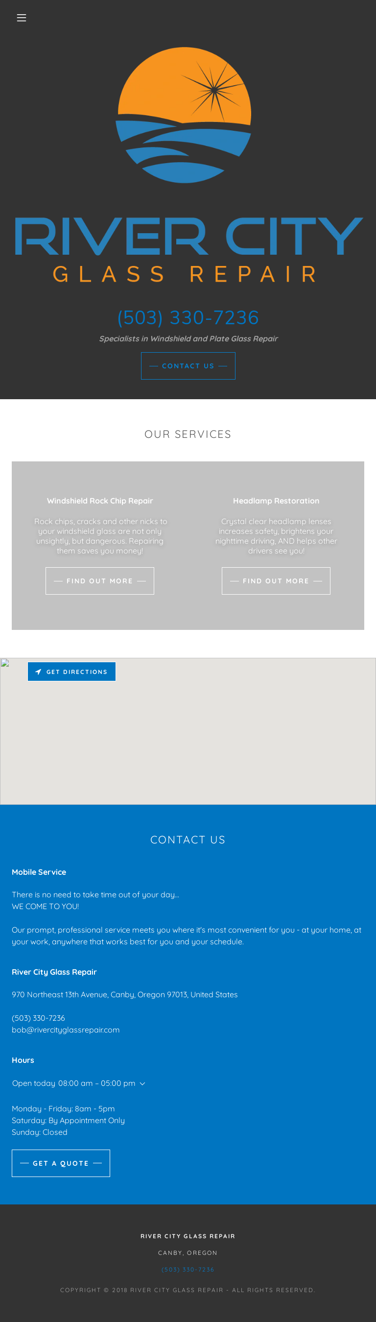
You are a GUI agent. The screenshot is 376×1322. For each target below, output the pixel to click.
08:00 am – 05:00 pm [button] (97, 1083)
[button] (21, 17)
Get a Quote (61, 1163)
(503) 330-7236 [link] (38, 1018)
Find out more (100, 581)
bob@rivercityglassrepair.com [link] (66, 1029)
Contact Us (188, 365)
